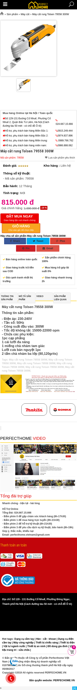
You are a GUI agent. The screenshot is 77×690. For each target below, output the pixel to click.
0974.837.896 (64, 135)
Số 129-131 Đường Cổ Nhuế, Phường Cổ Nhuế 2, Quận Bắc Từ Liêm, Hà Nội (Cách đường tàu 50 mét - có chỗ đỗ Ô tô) (27, 122)
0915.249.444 (64, 130)
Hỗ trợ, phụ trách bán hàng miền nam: (25, 145)
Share (15, 241)
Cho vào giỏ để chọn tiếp (21, 227)
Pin (25, 248)
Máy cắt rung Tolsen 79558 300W (28, 359)
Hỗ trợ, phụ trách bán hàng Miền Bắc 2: (25, 135)
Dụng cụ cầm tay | (25, 639)
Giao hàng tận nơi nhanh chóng (20, 217)
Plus (60, 241)
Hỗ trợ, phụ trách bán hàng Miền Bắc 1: (25, 130)
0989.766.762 (64, 140)
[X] (74, 688)
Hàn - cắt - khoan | (47, 639)
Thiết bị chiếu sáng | (48, 642)
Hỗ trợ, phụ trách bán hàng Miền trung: (25, 140)
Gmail (48, 248)
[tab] (9, 298)
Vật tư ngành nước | (15, 646)
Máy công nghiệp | (24, 642)
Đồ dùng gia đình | (58, 646)
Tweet (38, 241)
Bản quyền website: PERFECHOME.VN (52, 680)
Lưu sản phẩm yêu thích (61, 157)
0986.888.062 (64, 145)
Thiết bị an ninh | (37, 646)
